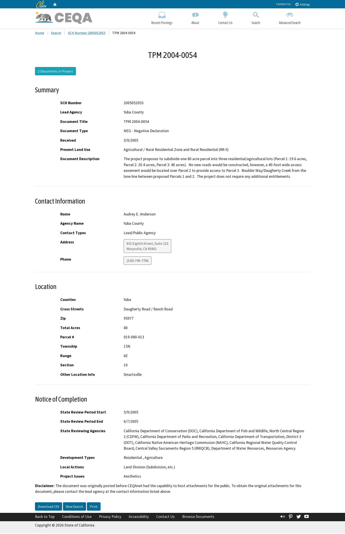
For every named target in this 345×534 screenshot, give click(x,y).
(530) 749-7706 (138, 261)
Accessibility (139, 517)
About (195, 17)
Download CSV (48, 507)
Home (39, 33)
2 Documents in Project (55, 71)
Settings (302, 4)
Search (255, 17)
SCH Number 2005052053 (86, 33)
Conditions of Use (77, 517)
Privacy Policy (110, 517)
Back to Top (45, 517)
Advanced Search (290, 17)
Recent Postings (162, 17)
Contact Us (283, 4)
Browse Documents (198, 517)
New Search (74, 507)
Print (94, 507)
